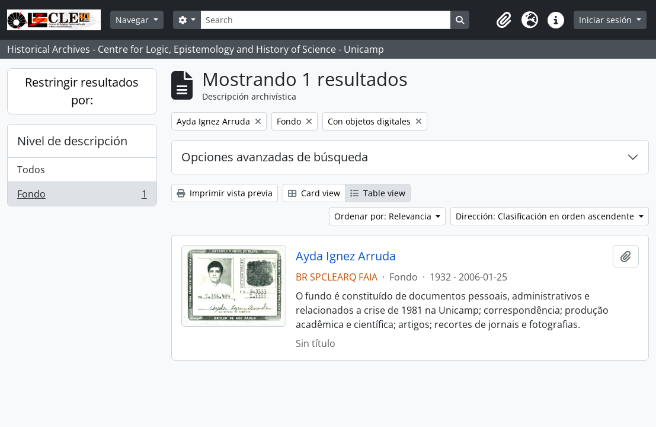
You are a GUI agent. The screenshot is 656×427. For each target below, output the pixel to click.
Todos (31, 169)
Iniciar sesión (606, 20)
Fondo (82, 196)
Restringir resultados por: (82, 91)
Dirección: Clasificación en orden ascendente (546, 216)
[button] (504, 20)
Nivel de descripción (72, 141)
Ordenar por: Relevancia (384, 216)
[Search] (325, 20)
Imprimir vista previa (225, 193)
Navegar (133, 20)
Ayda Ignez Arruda (346, 256)
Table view (377, 193)
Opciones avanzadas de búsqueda (274, 157)
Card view (314, 193)
